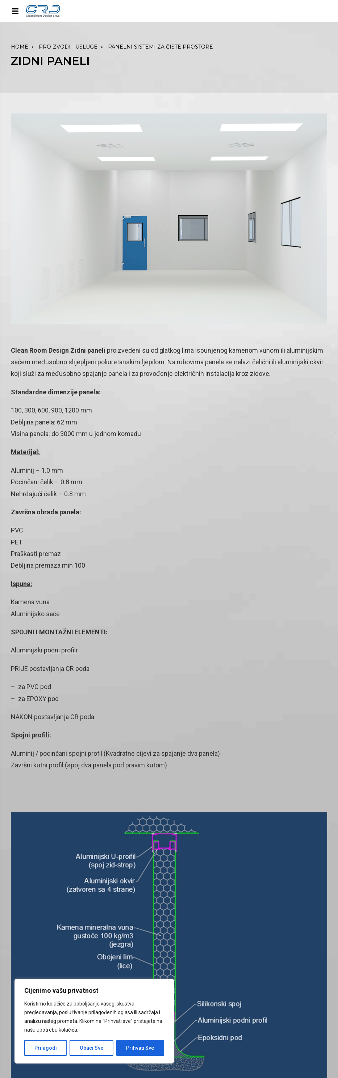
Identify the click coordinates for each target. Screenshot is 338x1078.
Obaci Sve (91, 1048)
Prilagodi (45, 1048)
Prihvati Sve (140, 1048)
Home (19, 46)
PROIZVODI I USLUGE (68, 46)
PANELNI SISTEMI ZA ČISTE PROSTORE (160, 46)
